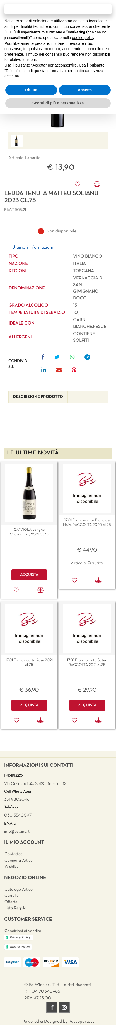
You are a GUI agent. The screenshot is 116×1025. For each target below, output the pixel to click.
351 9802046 (17, 800)
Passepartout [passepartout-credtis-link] (81, 1022)
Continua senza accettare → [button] (58, 9)
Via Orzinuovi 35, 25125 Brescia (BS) (35, 784)
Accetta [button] (85, 90)
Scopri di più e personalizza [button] (58, 103)
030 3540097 (18, 815)
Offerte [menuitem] (11, 902)
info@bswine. (15, 832)
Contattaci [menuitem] (13, 854)
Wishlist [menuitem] (11, 867)
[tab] (38, 397)
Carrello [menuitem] (11, 896)
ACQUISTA (29, 575)
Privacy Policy (20, 937)
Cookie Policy (20, 946)
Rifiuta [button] (31, 90)
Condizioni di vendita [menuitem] (22, 931)
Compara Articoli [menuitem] (19, 860)
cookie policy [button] (83, 37)
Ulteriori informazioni (32, 247)
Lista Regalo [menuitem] (15, 908)
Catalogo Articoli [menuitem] (19, 889)
